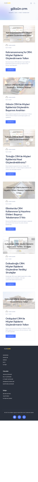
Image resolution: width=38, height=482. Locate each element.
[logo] (7, 3)
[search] (34, 3)
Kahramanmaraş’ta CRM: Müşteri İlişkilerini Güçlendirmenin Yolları (19, 55)
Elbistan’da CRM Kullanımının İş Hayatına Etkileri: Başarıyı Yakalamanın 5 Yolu (18, 213)
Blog (16, 12)
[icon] (14, 417)
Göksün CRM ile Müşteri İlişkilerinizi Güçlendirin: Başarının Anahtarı (18, 107)
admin (13, 45)
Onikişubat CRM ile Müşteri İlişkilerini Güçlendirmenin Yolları (17, 321)
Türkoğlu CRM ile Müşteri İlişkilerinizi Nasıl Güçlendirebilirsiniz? (18, 159)
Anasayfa (11, 12)
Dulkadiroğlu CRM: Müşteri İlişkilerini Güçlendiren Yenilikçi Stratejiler (16, 268)
